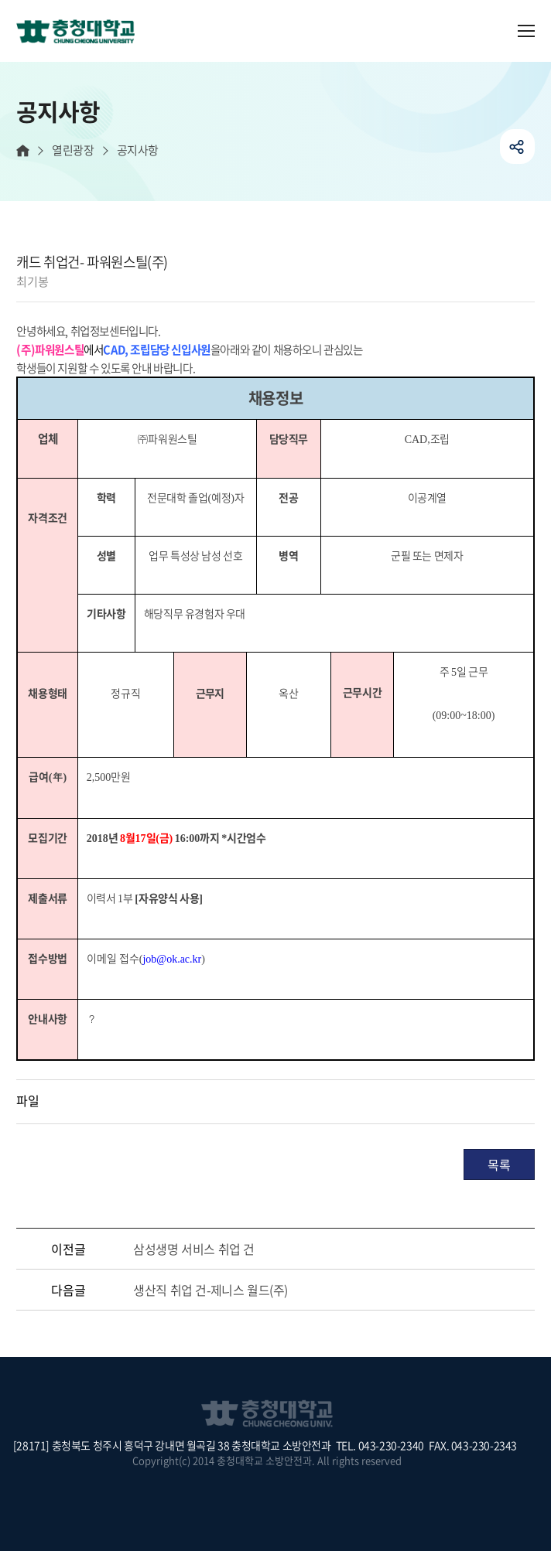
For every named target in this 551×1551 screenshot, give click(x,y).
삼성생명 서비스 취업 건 (194, 1248)
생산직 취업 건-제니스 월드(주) (210, 1289)
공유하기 (517, 146)
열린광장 (73, 150)
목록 (499, 1164)
